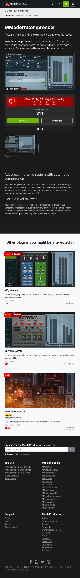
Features (19, 15)
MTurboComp (48, 502)
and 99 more (10, 478)
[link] (30, 562)
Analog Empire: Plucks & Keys (17, 473)
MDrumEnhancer (49, 487)
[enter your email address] (36, 449)
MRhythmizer (48, 490)
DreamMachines (12, 476)
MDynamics (11, 290)
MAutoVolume (48, 476)
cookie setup (22, 570)
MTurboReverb (48, 505)
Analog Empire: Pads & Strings (18, 470)
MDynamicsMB (13, 350)
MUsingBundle (48, 508)
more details (69, 303)
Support (36, 15)
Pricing (28, 15)
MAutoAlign (47, 467)
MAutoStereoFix (49, 473)
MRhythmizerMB (49, 493)
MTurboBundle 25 (15, 411)
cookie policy (10, 570)
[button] (52, 4)
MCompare (47, 484)
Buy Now (23, 121)
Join (72, 449)
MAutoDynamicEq (50, 470)
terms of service (51, 567)
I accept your (19, 454)
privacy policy (25, 454)
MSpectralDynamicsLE (52, 496)
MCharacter (47, 481)
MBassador (47, 478)
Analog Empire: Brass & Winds (18, 467)
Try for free (57, 121)
